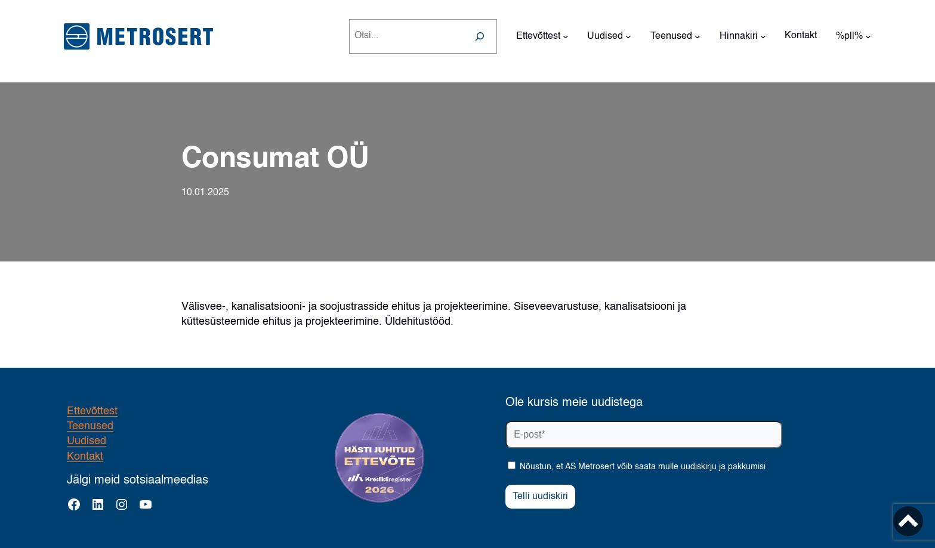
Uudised (86, 441)
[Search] (479, 36)
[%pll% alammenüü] (868, 36)
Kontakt (85, 456)
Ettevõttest (92, 411)
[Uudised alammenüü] (628, 36)
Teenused (90, 426)
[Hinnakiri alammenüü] (763, 36)
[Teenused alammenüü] (698, 36)
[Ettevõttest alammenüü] (566, 36)
